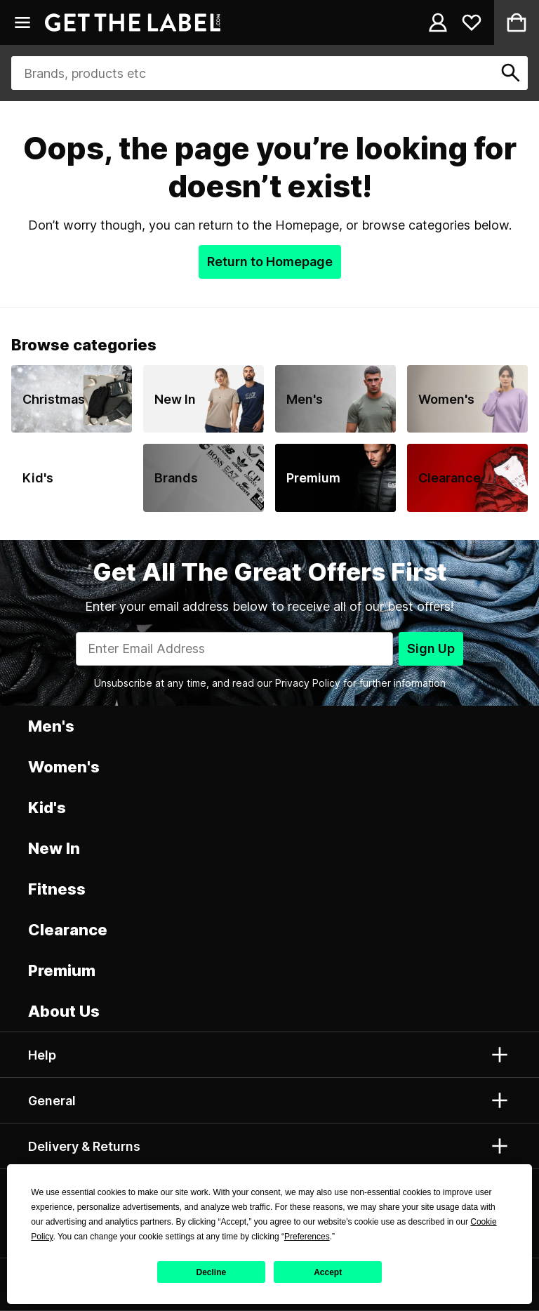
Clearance (67, 930)
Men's (51, 726)
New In (54, 848)
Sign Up (431, 648)
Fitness (57, 889)
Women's (64, 767)
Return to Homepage (270, 261)
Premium (61, 970)
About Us (64, 1011)
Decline (212, 1272)
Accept (328, 1272)
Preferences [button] (307, 1236)
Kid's (47, 807)
